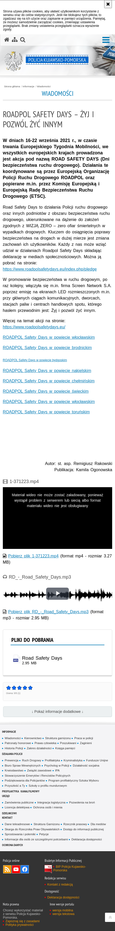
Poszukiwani (68, 743)
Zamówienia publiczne (19, 802)
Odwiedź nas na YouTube (16, 869)
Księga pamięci (65, 748)
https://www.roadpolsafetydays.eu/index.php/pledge (50, 269)
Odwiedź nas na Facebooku (25, 869)
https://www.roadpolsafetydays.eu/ (34, 327)
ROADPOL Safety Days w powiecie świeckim (46, 391)
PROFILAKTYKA (10, 791)
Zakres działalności (39, 748)
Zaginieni (86, 743)
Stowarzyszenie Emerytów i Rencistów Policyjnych (37, 775)
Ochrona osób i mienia (47, 807)
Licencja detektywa (17, 807)
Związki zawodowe (39, 770)
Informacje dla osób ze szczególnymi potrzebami (36, 839)
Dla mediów (98, 824)
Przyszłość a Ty (15, 785)
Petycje (44, 834)
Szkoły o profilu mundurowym (48, 785)
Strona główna (12, 86)
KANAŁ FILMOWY (30, 791)
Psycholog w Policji (56, 765)
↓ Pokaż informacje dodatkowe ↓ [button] (57, 711)
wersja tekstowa (63, 914)
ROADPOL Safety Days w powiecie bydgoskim (35, 360)
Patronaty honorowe (18, 743)
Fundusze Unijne (97, 760)
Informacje (28, 86)
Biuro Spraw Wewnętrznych (22, 765)
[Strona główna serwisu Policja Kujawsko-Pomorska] (6, 40)
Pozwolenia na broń (82, 802)
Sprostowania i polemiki (20, 834)
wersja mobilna (62, 910)
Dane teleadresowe (17, 824)
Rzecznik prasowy (75, 824)
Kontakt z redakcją (60, 884)
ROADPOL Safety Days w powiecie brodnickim (47, 347)
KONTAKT (7, 817)
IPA (57, 770)
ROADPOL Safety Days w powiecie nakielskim (47, 370)
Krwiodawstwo (14, 770)
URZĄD (6, 796)
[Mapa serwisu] (15, 40)
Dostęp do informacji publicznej (83, 829)
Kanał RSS (7, 869)
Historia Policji (14, 748)
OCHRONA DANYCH (12, 845)
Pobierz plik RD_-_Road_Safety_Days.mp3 (48, 612)
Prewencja (11, 760)
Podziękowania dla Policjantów (25, 780)
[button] (106, 40)
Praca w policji (83, 738)
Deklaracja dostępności (86, 839)
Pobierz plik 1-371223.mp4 (33, 556)
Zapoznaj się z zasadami (22, 921)
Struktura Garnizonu (47, 824)
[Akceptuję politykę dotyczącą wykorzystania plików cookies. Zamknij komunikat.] (108, 4)
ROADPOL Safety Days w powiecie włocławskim (49, 337)
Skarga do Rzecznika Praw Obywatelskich (32, 829)
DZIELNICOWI (9, 813)
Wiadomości (44, 86)
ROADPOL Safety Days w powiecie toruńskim (46, 412)
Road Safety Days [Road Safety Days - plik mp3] (42, 658)
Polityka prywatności (19, 925)
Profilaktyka (52, 760)
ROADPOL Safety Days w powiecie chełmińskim (49, 381)
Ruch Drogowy (31, 760)
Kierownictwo (33, 738)
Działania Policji (12, 754)
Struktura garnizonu (58, 738)
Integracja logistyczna (51, 802)
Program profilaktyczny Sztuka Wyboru (73, 780)
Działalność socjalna (86, 765)
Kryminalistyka (73, 760)
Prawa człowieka (45, 743)
